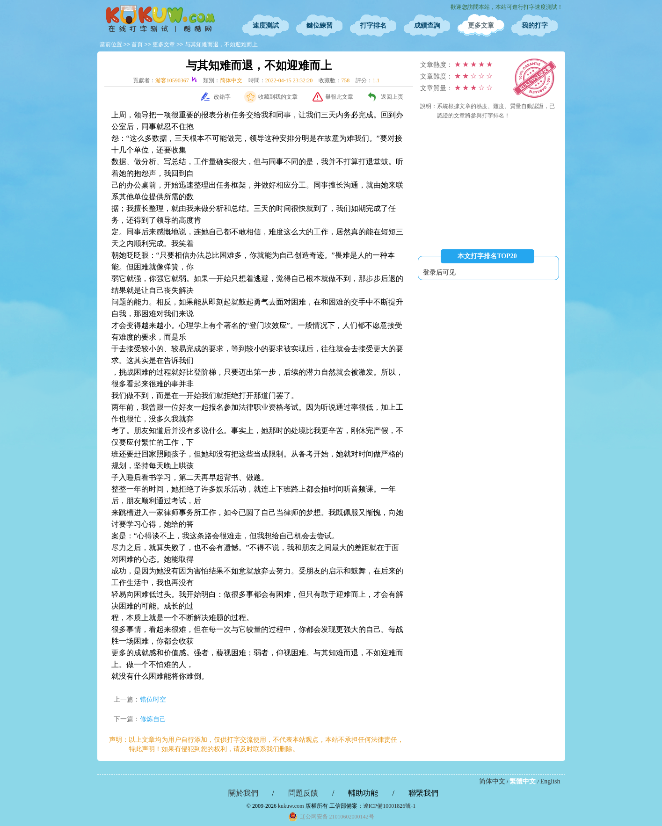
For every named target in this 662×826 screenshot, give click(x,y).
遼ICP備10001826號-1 (389, 806)
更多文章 (481, 25)
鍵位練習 (319, 25)
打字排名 (373, 25)
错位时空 (153, 699)
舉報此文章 (339, 97)
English (550, 781)
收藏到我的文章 (278, 97)
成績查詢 (427, 25)
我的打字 (535, 25)
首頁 (137, 44)
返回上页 (392, 97)
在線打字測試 (160, 18)
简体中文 (492, 781)
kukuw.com (291, 806)
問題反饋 (303, 793)
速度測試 (266, 25)
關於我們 (243, 793)
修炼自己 (153, 719)
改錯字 (222, 97)
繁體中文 (522, 781)
